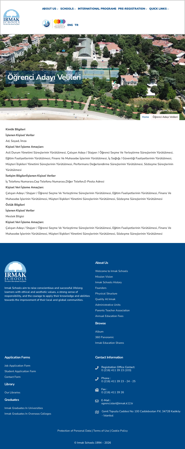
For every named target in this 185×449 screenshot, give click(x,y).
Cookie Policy (119, 431)
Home (145, 117)
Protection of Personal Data (74, 431)
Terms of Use (101, 431)
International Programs (97, 12)
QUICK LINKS (159, 12)
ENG (70, 28)
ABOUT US (50, 12)
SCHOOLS (68, 12)
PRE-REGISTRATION (132, 12)
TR (76, 28)
